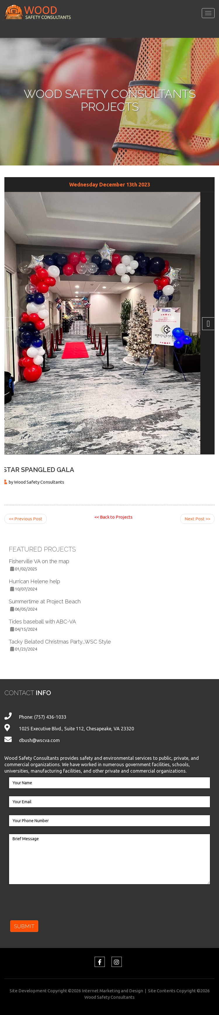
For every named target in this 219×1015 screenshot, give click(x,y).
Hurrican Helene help (34, 581)
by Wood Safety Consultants (36, 482)
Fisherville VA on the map (39, 561)
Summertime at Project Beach (45, 601)
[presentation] (53, 906)
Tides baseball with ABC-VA (42, 621)
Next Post (197, 518)
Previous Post (25, 518)
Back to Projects (113, 516)
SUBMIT (24, 926)
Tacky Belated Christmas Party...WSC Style (60, 642)
